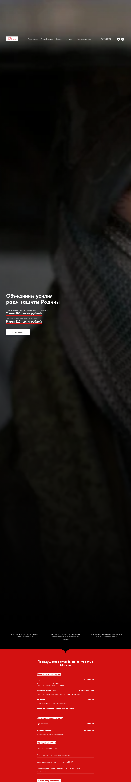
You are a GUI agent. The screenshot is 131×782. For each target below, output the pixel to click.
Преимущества (33, 39)
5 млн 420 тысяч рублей (24, 321)
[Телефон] (122, 39)
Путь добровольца (47, 39)
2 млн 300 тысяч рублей (24, 313)
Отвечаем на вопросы (83, 39)
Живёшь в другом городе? (64, 39)
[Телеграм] (118, 39)
